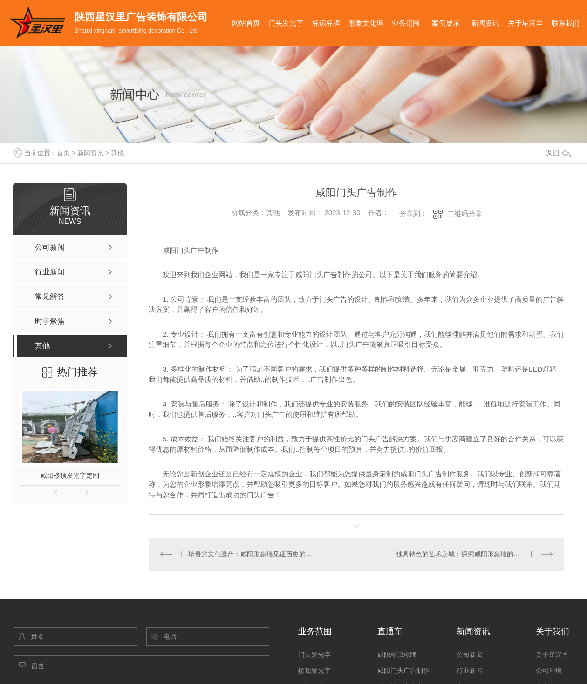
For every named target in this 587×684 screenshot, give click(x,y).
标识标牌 (326, 23)
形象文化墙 (365, 23)
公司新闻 (470, 654)
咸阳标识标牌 (396, 654)
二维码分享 (464, 213)
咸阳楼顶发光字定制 (70, 475)
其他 (117, 152)
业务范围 (406, 23)
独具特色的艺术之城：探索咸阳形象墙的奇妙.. (463, 554)
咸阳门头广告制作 (403, 670)
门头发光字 (285, 23)
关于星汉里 (525, 23)
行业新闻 (470, 670)
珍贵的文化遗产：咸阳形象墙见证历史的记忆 (252, 554)
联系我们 (566, 23)
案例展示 (446, 23)
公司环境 (549, 670)
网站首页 (246, 23)
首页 (63, 152)
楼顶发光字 (314, 670)
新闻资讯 (485, 23)
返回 (558, 153)
